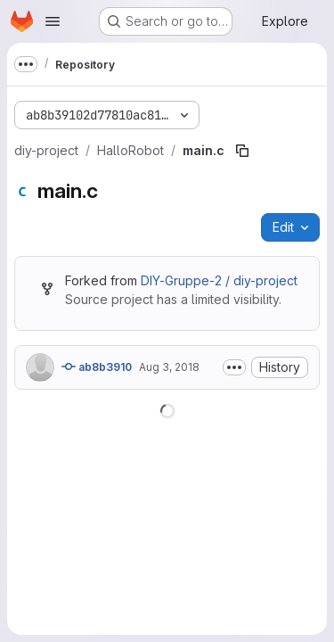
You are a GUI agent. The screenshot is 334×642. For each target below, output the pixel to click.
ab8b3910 (96, 366)
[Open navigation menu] (52, 21)
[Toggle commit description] (234, 367)
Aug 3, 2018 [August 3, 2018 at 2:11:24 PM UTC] (169, 367)
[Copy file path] (242, 150)
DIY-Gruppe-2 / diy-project (219, 280)
